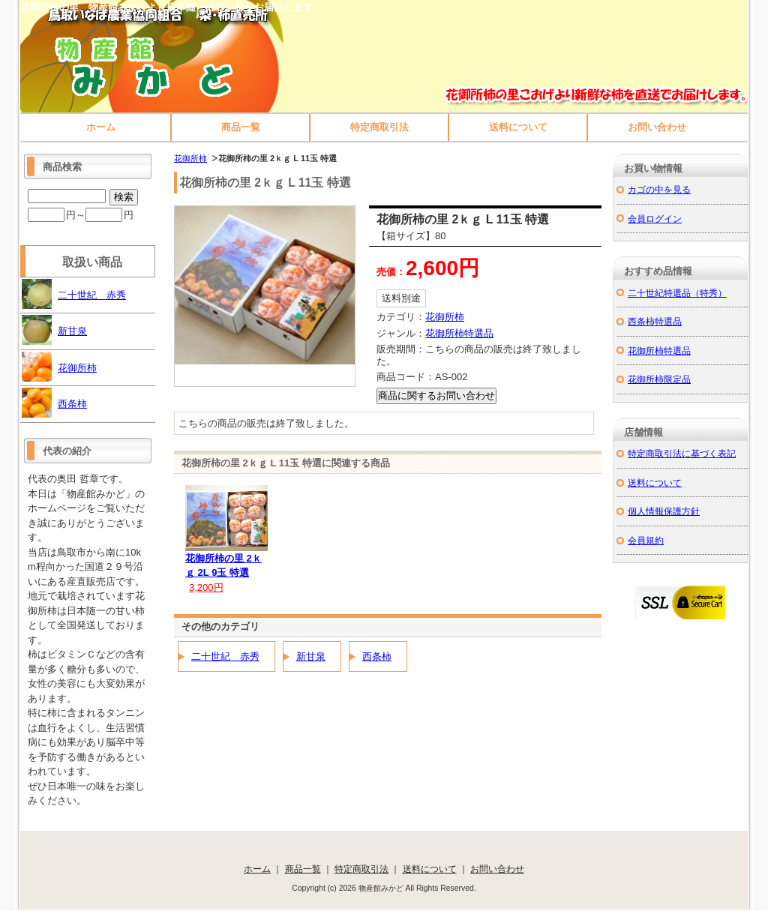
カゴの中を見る (659, 189)
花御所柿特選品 (459, 333)
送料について (518, 127)
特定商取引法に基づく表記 (682, 453)
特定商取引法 (379, 127)
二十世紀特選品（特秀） (677, 293)
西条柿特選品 (655, 321)
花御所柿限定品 (659, 379)
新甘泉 (311, 656)
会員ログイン (655, 218)
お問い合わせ (657, 127)
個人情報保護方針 (664, 511)
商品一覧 (240, 127)
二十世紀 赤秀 (225, 656)
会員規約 (646, 540)
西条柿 (377, 656)
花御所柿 (190, 158)
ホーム (101, 127)
